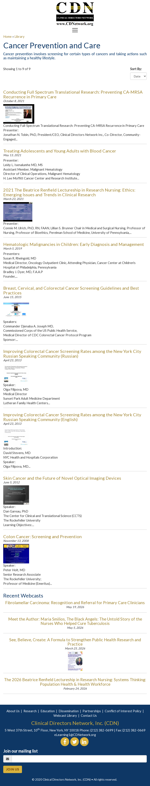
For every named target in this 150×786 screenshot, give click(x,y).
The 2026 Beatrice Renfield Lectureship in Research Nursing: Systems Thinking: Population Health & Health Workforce (75, 682)
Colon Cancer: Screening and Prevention (42, 536)
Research (30, 711)
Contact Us (89, 715)
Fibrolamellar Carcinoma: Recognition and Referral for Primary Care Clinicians (75, 602)
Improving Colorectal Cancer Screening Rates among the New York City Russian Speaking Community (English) (72, 417)
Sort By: (137, 69)
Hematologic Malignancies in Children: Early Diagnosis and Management (73, 244)
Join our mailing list (20, 751)
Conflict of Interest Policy (123, 711)
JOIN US (12, 769)
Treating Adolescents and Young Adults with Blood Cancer (59, 150)
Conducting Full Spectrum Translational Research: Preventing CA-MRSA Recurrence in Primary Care (73, 94)
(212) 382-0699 (101, 730)
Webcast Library (65, 715)
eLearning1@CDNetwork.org (75, 735)
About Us (13, 711)
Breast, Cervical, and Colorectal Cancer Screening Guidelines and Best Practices (71, 290)
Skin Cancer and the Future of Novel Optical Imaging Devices (62, 478)
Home (7, 36)
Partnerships (92, 711)
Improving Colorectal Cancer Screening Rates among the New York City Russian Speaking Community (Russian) (72, 353)
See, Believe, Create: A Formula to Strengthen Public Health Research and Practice (75, 642)
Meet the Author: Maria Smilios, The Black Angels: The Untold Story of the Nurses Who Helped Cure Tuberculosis (75, 621)
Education (48, 711)
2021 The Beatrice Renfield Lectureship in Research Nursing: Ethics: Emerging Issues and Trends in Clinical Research (69, 192)
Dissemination (69, 711)
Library (19, 36)
